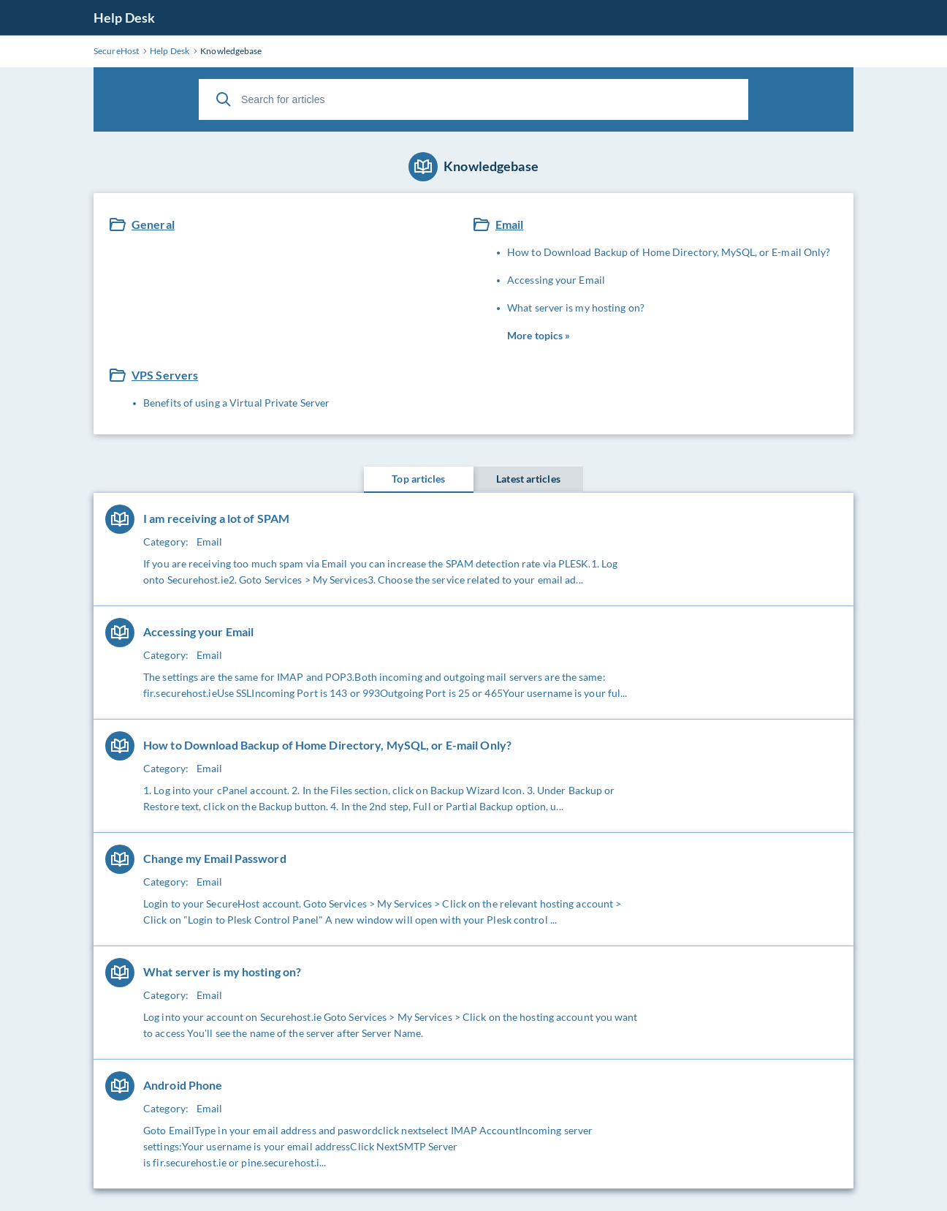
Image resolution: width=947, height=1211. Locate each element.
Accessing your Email (556, 279)
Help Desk (124, 18)
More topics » (538, 335)
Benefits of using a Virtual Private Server (236, 402)
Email (509, 224)
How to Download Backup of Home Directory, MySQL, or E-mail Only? (668, 252)
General (153, 224)
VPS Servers (165, 375)
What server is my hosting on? (575, 307)
